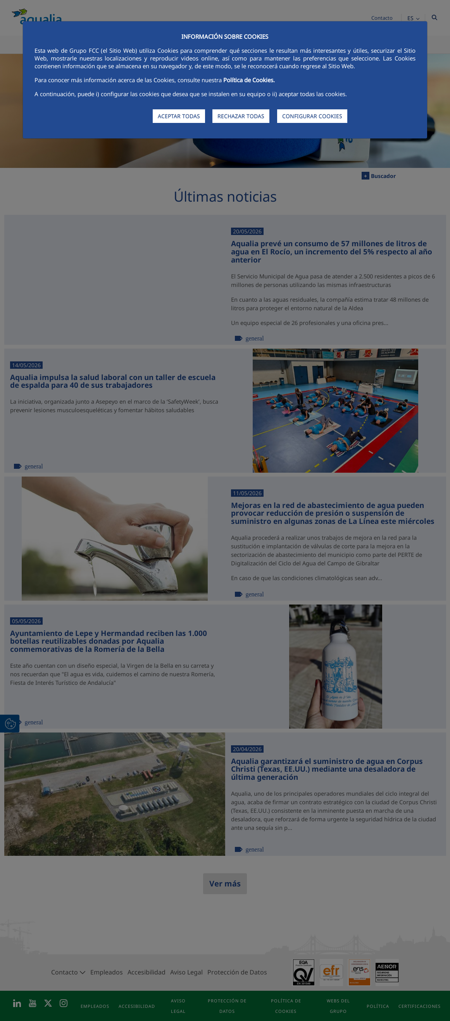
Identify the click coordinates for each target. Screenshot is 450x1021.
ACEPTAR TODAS (179, 116)
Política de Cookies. (249, 80)
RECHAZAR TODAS (240, 116)
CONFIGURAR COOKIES (312, 116)
